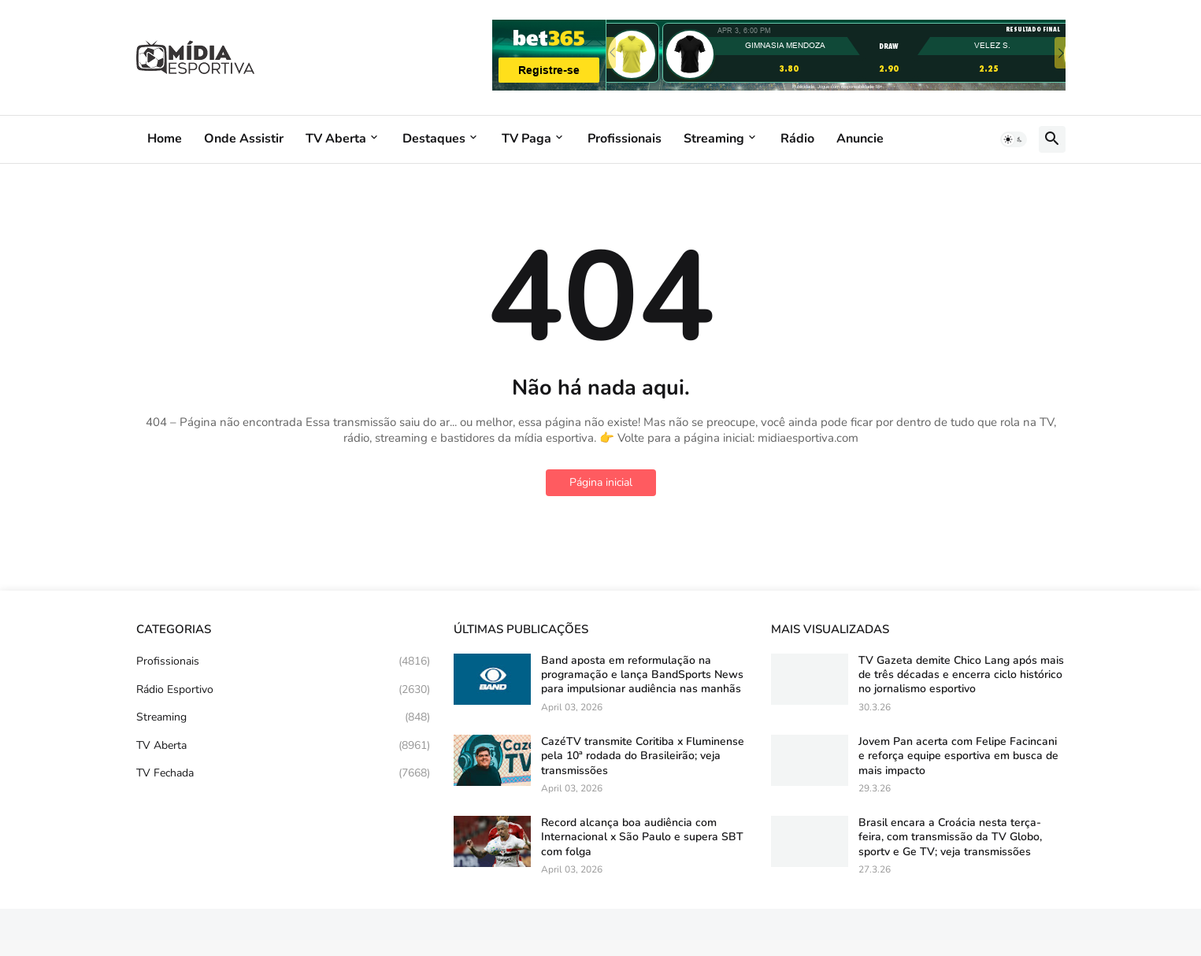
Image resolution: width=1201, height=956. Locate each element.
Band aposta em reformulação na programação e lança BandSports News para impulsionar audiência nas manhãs (642, 675)
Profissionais (625, 138)
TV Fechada (283, 773)
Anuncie (860, 138)
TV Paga (526, 138)
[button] (1013, 139)
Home (164, 138)
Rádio (797, 138)
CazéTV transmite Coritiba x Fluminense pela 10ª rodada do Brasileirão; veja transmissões (642, 756)
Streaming (714, 138)
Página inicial (600, 482)
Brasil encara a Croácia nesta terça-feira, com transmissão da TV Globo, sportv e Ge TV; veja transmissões (950, 837)
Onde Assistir (244, 138)
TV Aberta (336, 138)
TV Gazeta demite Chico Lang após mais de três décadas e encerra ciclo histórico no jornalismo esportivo (961, 675)
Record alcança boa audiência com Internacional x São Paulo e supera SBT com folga (642, 837)
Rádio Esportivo (283, 690)
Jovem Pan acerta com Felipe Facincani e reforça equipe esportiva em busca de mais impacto (958, 756)
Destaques (433, 138)
